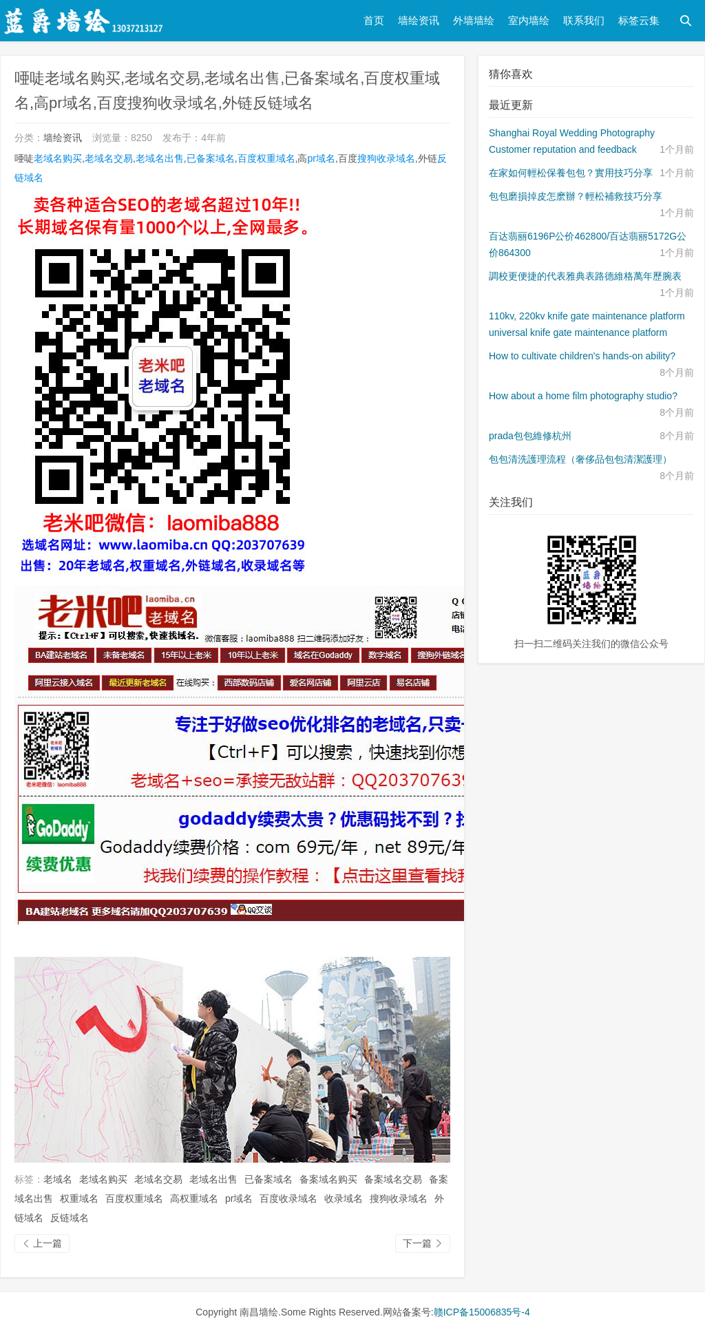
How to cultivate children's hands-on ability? (582, 355)
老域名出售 (160, 158)
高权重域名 (194, 1198)
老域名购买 (58, 158)
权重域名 (79, 1198)
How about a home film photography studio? (583, 395)
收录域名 (343, 1198)
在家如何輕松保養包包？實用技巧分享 (571, 172)
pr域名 (321, 158)
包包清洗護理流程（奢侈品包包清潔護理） (580, 459)
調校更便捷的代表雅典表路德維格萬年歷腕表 (585, 276)
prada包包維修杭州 (530, 435)
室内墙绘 (528, 20)
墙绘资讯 (418, 20)
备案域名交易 (393, 1179)
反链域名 (69, 1217)
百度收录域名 (288, 1198)
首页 (374, 20)
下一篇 (423, 1243)
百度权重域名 (266, 158)
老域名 (57, 1179)
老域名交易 (109, 158)
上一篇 (42, 1243)
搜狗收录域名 (386, 158)
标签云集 (639, 20)
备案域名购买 (328, 1179)
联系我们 (583, 20)
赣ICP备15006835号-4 (482, 1312)
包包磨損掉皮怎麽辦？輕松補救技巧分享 (575, 196)
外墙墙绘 (473, 20)
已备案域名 (211, 158)
